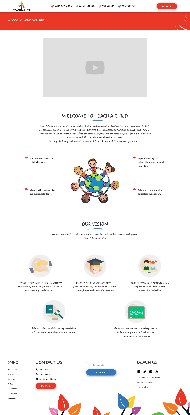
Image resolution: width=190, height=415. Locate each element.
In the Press (12, 393)
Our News (108, 6)
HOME (13, 20)
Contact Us (12, 398)
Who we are (34, 20)
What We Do (12, 374)
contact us (129, 6)
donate (45, 386)
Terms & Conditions (144, 382)
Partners (11, 384)
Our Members (13, 389)
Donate (167, 6)
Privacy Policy (142, 387)
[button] (61, 6)
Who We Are (12, 370)
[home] (22, 6)
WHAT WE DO (87, 6)
